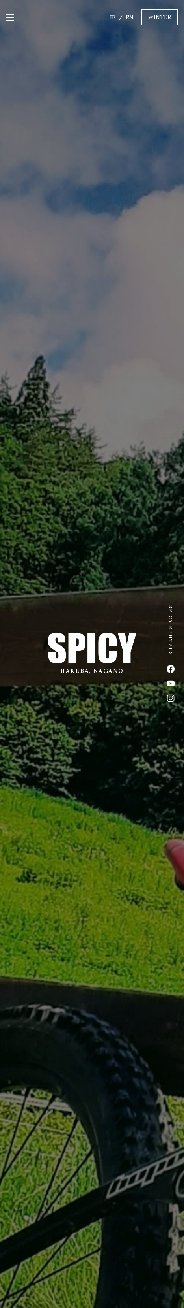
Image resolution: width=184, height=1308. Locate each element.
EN (130, 17)
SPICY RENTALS (174, 630)
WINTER (159, 17)
